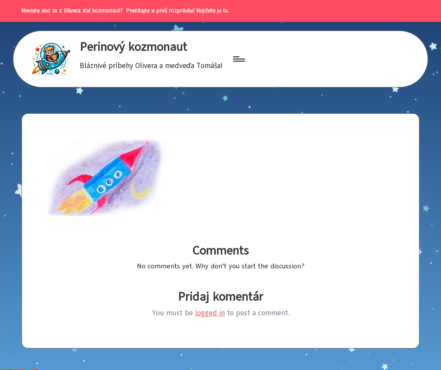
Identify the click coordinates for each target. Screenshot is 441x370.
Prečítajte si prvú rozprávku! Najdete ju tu (175, 11)
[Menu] (238, 59)
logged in (210, 313)
